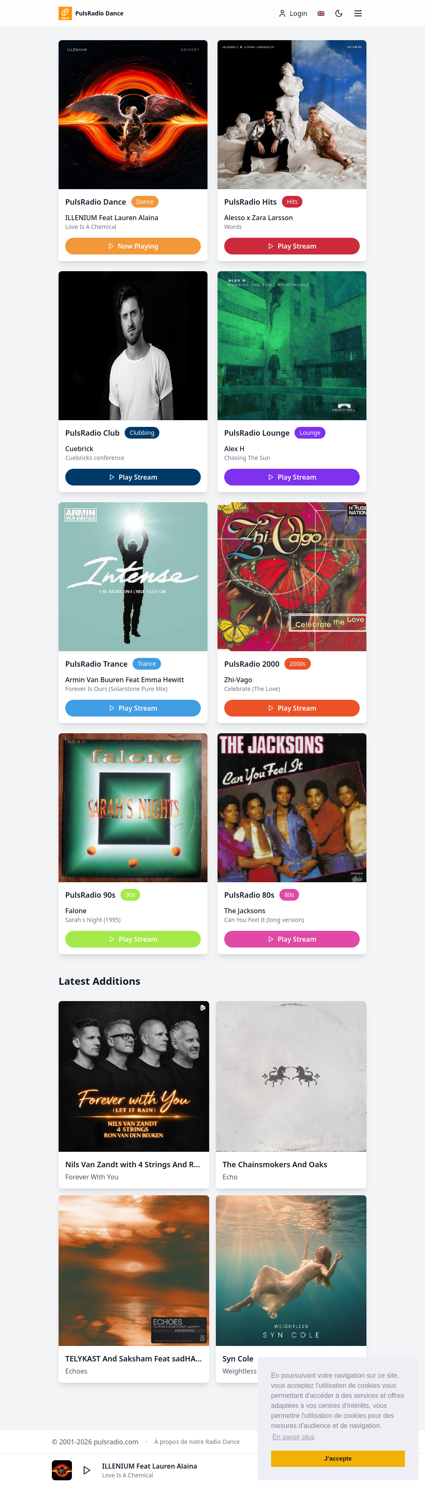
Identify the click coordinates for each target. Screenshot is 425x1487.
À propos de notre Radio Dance (197, 1442)
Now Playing (133, 246)
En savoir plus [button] (293, 1437)
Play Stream (292, 246)
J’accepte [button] (338, 1458)
